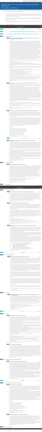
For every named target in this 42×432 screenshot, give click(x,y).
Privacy (22, 430)
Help (19, 430)
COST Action (17, 21)
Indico (9, 430)
